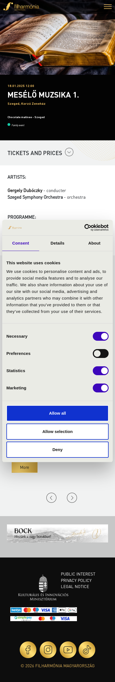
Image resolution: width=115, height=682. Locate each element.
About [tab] (94, 243)
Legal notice (75, 586)
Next (72, 498)
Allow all (57, 413)
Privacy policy (76, 580)
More (24, 467)
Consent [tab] (20, 243)
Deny (57, 449)
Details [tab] (57, 243)
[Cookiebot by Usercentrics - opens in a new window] (84, 227)
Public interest (78, 574)
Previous (51, 498)
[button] (108, 7)
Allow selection (57, 431)
